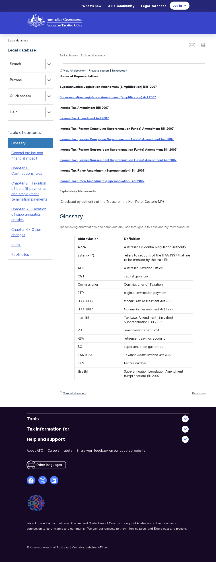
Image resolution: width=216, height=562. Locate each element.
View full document (74, 71)
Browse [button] (31, 80)
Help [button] (31, 112)
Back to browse (69, 55)
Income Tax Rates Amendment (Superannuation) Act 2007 (102, 181)
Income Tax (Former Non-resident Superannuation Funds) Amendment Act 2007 (118, 160)
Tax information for (48, 429)
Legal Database (154, 6)
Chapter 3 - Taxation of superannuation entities (28, 214)
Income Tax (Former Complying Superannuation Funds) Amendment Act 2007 (117, 139)
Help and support (46, 439)
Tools (33, 418)
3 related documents (93, 55)
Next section (119, 71)
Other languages (49, 465)
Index (16, 244)
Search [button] (31, 64)
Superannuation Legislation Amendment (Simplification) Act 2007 (108, 97)
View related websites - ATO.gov (90, 547)
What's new (91, 6)
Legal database (22, 50)
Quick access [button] (31, 96)
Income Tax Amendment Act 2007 (84, 118)
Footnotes (20, 254)
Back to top (199, 393)
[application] (30, 88)
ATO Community (121, 6)
